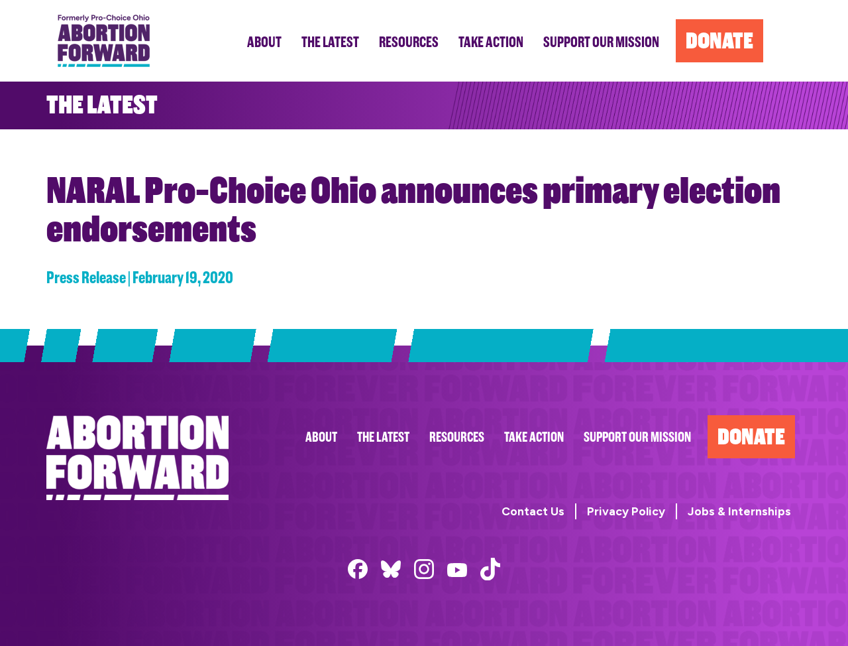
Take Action (534, 437)
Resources (456, 437)
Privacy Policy (626, 511)
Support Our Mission (637, 437)
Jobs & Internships (739, 511)
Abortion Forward (103, 41)
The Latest (383, 437)
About (321, 437)
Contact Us (533, 511)
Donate (751, 436)
